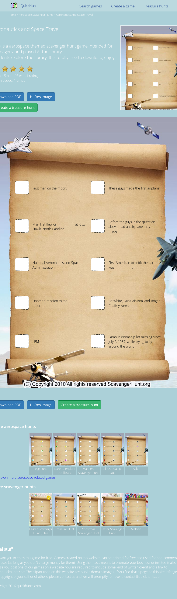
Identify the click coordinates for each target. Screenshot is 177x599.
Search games (90, 6)
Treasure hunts (156, 6)
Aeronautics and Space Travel (74, 15)
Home (12, 15)
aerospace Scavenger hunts (36, 15)
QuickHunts (29, 5)
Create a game (123, 6)
